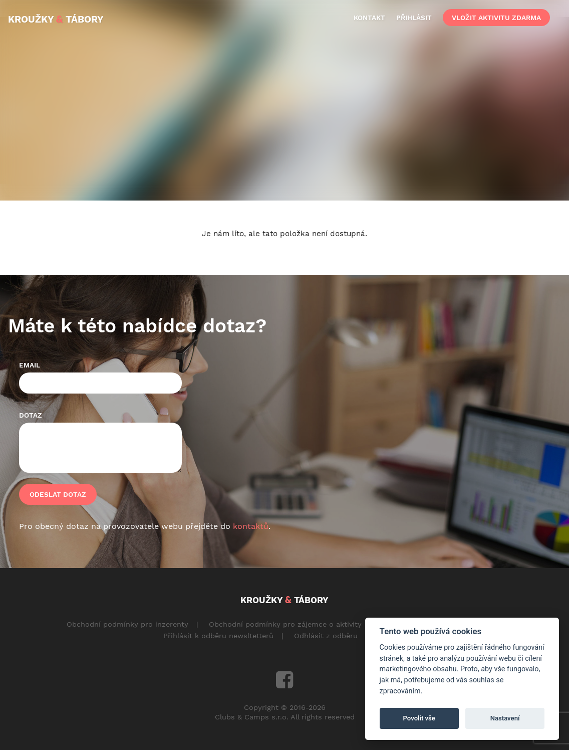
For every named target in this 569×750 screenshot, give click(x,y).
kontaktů (250, 526)
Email (29, 365)
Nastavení (505, 718)
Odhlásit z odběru (326, 636)
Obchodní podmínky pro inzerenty (127, 624)
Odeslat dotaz (58, 494)
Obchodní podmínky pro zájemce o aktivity (285, 624)
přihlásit (414, 18)
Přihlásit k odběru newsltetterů (218, 636)
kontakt (369, 18)
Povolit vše (419, 718)
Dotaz (30, 415)
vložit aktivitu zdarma (496, 18)
